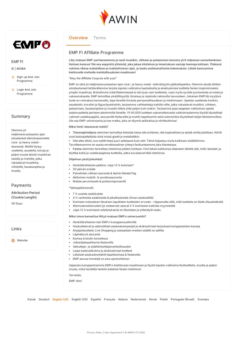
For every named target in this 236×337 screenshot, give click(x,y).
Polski (164, 299)
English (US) (80, 299)
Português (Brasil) (183, 299)
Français (109, 299)
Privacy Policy (94, 332)
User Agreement (113, 332)
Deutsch (44, 299)
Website (20, 240)
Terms (99, 37)
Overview (78, 37)
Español (96, 299)
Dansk (31, 299)
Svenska (203, 299)
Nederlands (138, 299)
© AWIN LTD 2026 (135, 332)
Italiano (123, 299)
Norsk (153, 299)
